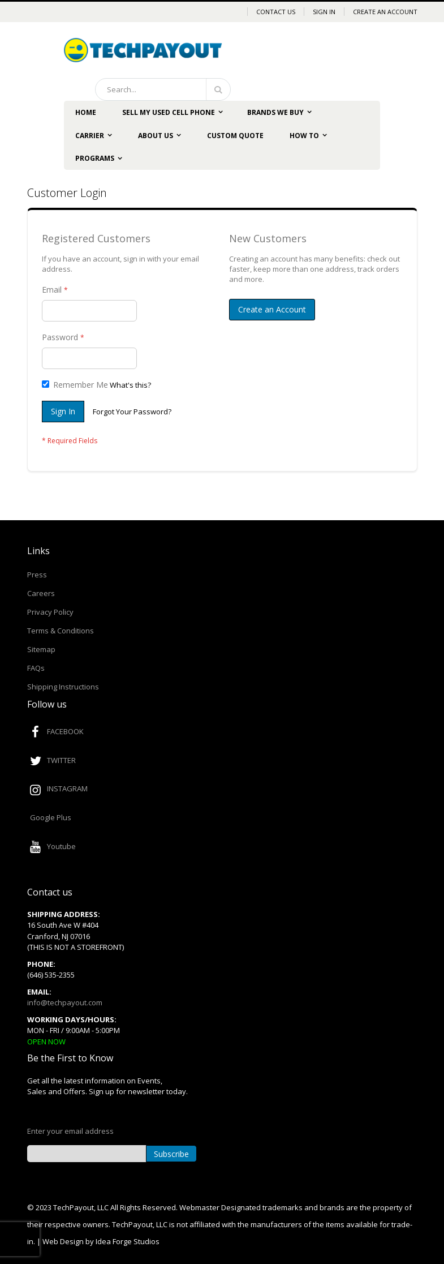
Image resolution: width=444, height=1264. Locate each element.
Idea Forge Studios (128, 1241)
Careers (41, 593)
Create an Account (385, 11)
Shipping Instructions (63, 687)
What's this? (130, 385)
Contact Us (275, 11)
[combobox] (163, 89)
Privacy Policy (50, 612)
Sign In (324, 11)
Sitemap (41, 649)
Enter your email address (70, 1131)
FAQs (36, 668)
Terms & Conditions (60, 630)
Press (37, 574)
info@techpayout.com (64, 1002)
